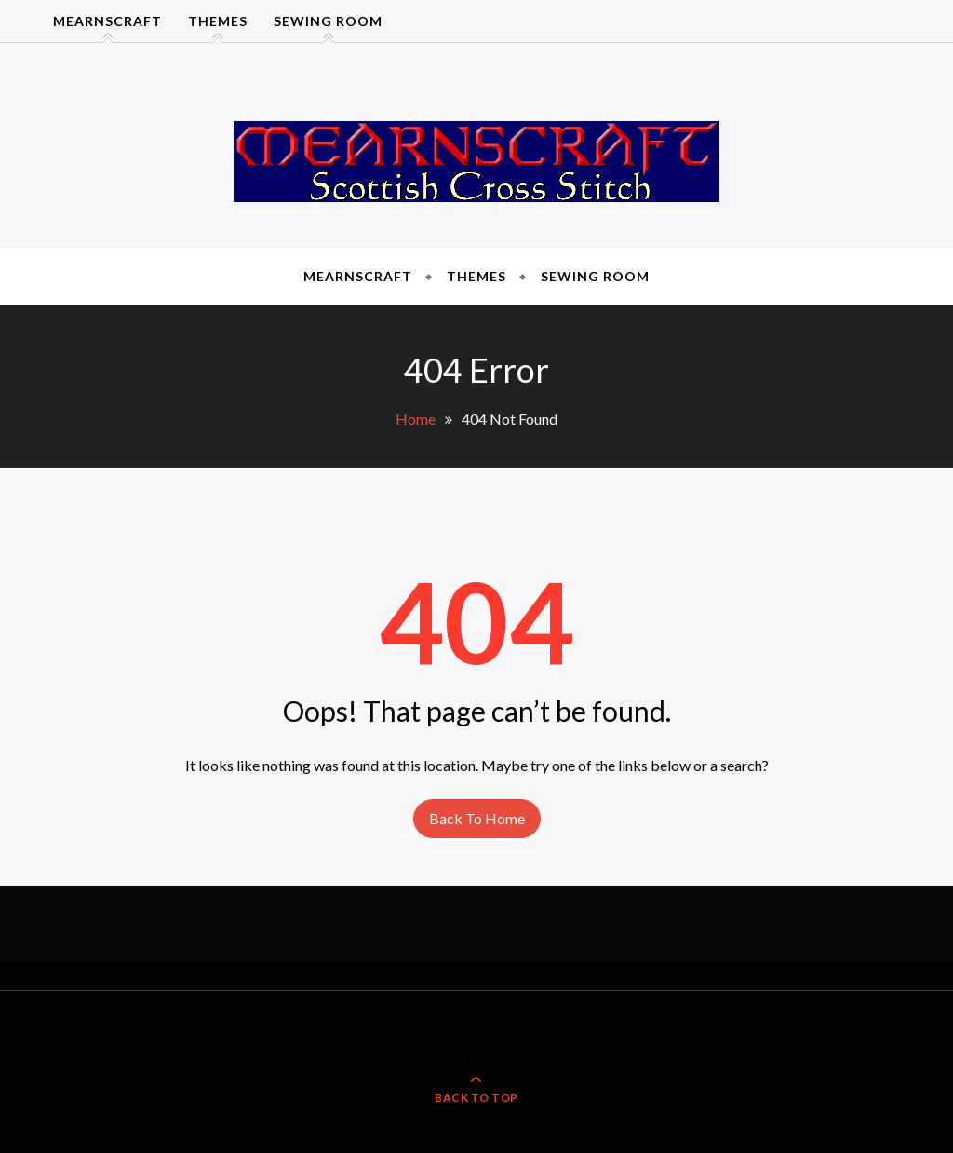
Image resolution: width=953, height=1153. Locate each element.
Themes (218, 21)
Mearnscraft (107, 21)
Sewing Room (328, 21)
